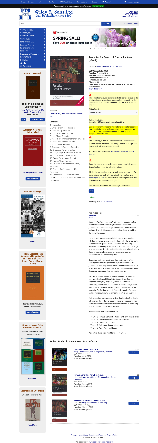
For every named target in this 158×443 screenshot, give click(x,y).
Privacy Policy (112, 435)
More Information (37, 119)
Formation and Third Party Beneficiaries (89, 375)
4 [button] (102, 48)
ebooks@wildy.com (96, 178)
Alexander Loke (104, 377)
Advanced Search (131, 24)
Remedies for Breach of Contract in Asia (89, 401)
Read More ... (33, 378)
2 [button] (94, 48)
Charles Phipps (29, 112)
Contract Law (55, 114)
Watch (32, 241)
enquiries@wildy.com (130, 16)
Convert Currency (95, 89)
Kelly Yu (39, 112)
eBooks (41, 2)
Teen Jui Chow (27, 110)
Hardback (92, 215)
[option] (94, 37)
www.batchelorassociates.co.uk (101, 442)
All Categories (25, 66)
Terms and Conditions (79, 435)
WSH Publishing (66, 2)
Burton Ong (117, 66)
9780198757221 (95, 218)
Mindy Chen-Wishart (104, 66)
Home (23, 2)
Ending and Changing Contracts (86, 349)
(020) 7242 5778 (131, 14)
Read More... (33, 425)
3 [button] (98, 48)
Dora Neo (108, 352)
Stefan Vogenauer (97, 352)
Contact (94, 2)
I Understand (98, 6)
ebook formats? (106, 202)
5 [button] (105, 48)
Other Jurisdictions (68, 114)
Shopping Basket (131, 1)
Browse (31, 2)
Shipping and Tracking (97, 435)
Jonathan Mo (38, 110)
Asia (51, 117)
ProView (52, 2)
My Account (106, 2)
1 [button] (90, 48)
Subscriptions (82, 2)
